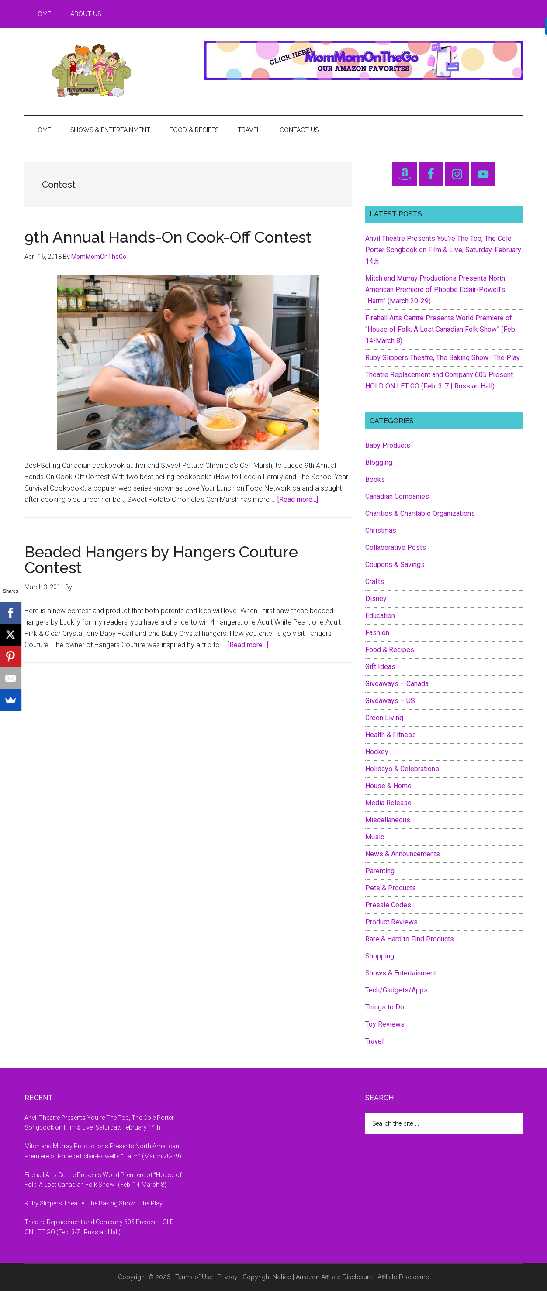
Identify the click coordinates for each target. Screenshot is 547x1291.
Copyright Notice (266, 1277)
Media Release (388, 803)
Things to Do (384, 1007)
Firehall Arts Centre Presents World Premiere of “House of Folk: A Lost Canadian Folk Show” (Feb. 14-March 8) (440, 329)
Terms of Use (194, 1277)
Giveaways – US (390, 701)
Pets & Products (390, 888)
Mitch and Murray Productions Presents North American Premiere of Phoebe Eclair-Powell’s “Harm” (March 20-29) (435, 289)
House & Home (388, 786)
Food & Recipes (389, 650)
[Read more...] (297, 499)
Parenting (380, 871)
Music (374, 837)
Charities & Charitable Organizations (420, 513)
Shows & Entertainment (400, 973)
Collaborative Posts (395, 547)
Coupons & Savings (395, 564)
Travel (374, 1041)
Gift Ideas (380, 667)
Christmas (380, 530)
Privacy (228, 1277)
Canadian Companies (397, 496)
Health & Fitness (390, 735)
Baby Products (387, 445)
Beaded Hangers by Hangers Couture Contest (161, 559)
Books (375, 479)
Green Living (384, 718)
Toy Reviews (385, 1024)
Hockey (376, 752)
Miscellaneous (387, 820)
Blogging (378, 462)
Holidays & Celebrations (402, 769)
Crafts (374, 581)
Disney (376, 598)
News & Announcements (402, 854)
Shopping (379, 956)
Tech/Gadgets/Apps (396, 990)
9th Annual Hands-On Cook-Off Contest (168, 237)
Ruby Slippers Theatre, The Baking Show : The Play (442, 358)
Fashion (377, 632)
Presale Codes (388, 905)
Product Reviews (391, 922)
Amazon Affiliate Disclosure (334, 1277)
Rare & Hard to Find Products (409, 939)
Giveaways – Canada (397, 684)
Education (380, 615)
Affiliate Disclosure (403, 1277)
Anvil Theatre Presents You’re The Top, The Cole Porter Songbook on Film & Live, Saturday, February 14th (443, 249)
